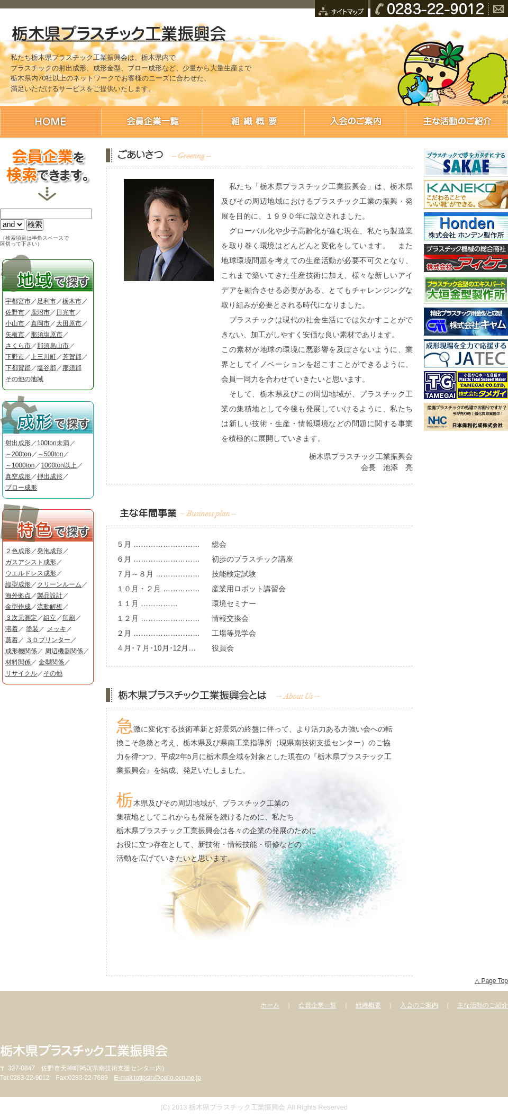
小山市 (14, 323)
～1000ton (19, 465)
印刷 (68, 617)
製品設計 (49, 595)
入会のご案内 (419, 1005)
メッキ (56, 629)
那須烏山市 (53, 345)
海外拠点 (18, 595)
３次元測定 (21, 617)
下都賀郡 (18, 368)
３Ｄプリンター (48, 640)
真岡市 (40, 323)
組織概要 (368, 1005)
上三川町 (43, 356)
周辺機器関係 (64, 651)
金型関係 (51, 662)
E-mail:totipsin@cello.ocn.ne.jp (157, 1077)
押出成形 (49, 476)
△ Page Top (491, 981)
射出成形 (18, 443)
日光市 (65, 312)
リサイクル (21, 673)
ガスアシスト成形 (30, 562)
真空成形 (18, 476)
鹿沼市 (40, 312)
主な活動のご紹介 (482, 1005)
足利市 (46, 301)
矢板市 (14, 334)
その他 (52, 673)
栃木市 (71, 301)
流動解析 (49, 606)
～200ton (18, 454)
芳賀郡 (71, 356)
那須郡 (71, 368)
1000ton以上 (58, 465)
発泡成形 (49, 551)
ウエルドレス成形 (30, 573)
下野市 (14, 356)
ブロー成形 (21, 487)
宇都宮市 (18, 301)
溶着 (11, 629)
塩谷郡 (46, 368)
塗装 (32, 629)
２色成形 (18, 551)
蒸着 (11, 640)
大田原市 (68, 323)
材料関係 (18, 662)
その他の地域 (24, 379)
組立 (49, 617)
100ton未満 (53, 443)
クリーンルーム (59, 584)
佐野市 (14, 312)
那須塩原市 (46, 334)
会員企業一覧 (317, 1005)
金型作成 (18, 606)
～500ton (51, 454)
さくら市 (18, 345)
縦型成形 (18, 584)
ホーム (269, 1005)
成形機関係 (21, 651)
